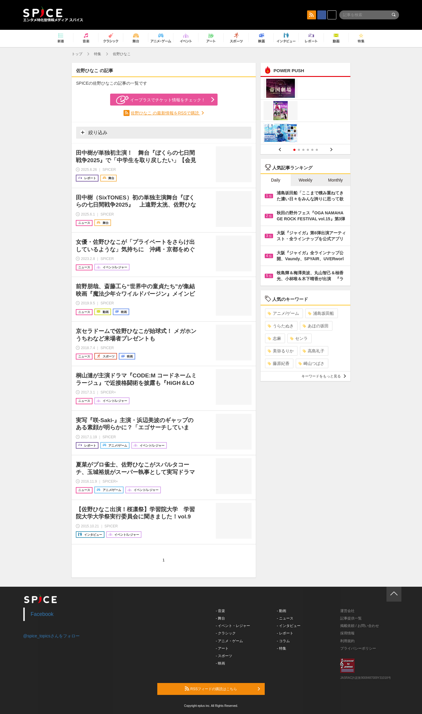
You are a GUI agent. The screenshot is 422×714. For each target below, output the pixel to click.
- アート (222, 648)
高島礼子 (313, 351)
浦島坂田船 (321, 313)
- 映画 (220, 663)
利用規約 (347, 641)
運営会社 (347, 611)
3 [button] (303, 150)
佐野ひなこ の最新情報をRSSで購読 (165, 113)
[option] (305, 111)
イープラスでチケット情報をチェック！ (160, 100)
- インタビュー (289, 626)
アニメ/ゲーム (283, 313)
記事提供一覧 (351, 618)
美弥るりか (281, 351)
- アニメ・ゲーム (229, 641)
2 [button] (299, 150)
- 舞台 (220, 618)
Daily (275, 180)
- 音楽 (220, 611)
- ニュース (285, 618)
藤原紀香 (278, 363)
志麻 (274, 338)
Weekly (305, 180)
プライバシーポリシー (358, 648)
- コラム (283, 641)
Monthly (335, 180)
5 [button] (312, 150)
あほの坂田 (316, 325)
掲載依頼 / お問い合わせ (359, 626)
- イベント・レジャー (233, 626)
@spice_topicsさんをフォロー (51, 636)
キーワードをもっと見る (323, 376)
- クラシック (226, 633)
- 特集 (281, 648)
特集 (97, 54)
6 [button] (317, 150)
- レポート (285, 633)
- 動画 (281, 611)
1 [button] (294, 150)
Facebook (42, 614)
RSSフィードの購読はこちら (222, 688)
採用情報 (347, 633)
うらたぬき (281, 325)
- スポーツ (224, 656)
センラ (299, 338)
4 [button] (308, 150)
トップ (77, 54)
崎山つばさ (311, 363)
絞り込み (93, 132)
